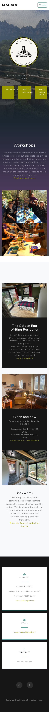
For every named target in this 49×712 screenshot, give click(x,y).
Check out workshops (24, 178)
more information (24, 358)
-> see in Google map (24, 600)
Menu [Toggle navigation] (42, 5)
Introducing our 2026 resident (24, 440)
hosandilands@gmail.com (24, 632)
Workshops (10, 90)
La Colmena (10, 5)
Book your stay (42, 92)
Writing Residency (26, 91)
